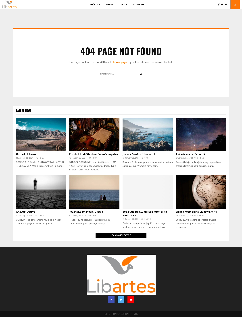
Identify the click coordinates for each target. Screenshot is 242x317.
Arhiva (109, 4)
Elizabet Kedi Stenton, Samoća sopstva (93, 154)
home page (120, 62)
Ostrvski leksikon (26, 154)
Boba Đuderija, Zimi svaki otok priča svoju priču (145, 214)
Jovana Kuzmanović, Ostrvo (86, 212)
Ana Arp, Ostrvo (25, 212)
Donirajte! (138, 4)
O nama (123, 4)
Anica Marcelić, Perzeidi (190, 154)
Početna (95, 4)
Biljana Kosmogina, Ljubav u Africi (196, 212)
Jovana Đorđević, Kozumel (139, 154)
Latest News (23, 110)
